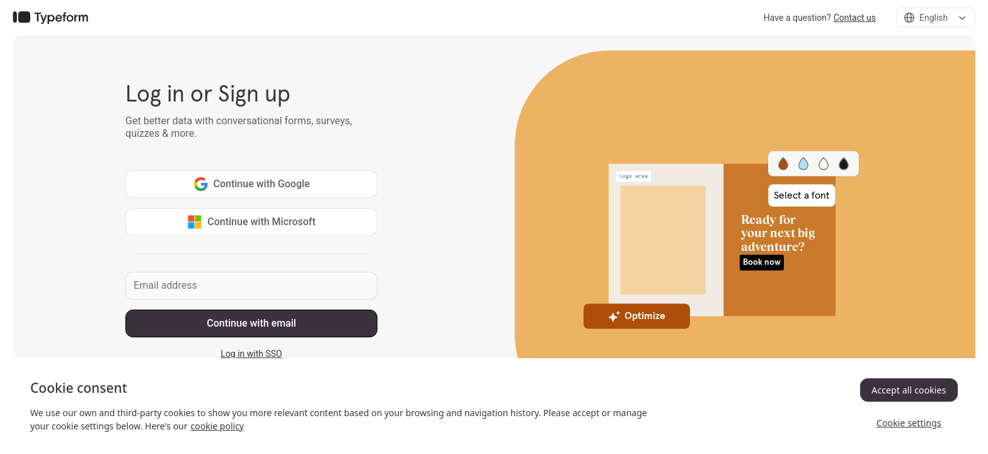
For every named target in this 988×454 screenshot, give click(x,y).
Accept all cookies (908, 390)
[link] (50, 18)
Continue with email (251, 323)
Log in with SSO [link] (251, 354)
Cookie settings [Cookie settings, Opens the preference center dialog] (908, 423)
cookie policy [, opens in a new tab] (217, 426)
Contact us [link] (855, 18)
